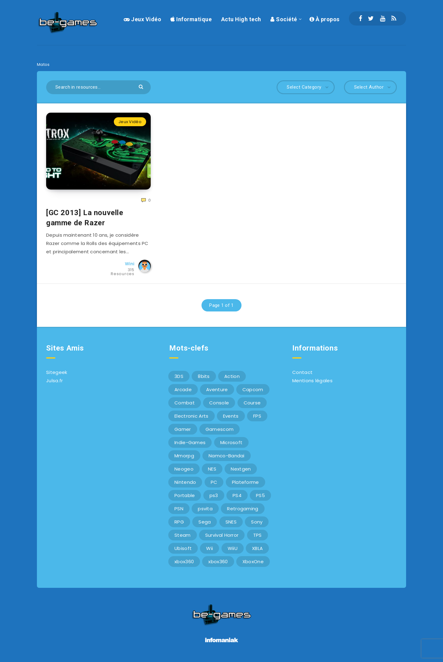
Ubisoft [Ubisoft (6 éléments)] (183, 548)
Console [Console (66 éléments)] (219, 402)
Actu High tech (241, 19)
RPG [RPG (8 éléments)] (179, 522)
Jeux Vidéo (142, 19)
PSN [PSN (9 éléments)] (178, 508)
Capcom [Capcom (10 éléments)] (252, 389)
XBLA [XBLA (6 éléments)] (257, 548)
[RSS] (393, 18)
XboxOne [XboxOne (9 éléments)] (253, 561)
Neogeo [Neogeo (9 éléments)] (184, 469)
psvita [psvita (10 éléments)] (205, 508)
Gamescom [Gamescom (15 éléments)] (219, 429)
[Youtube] (382, 18)
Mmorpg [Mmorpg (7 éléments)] (184, 455)
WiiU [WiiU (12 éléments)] (232, 548)
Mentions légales (312, 380)
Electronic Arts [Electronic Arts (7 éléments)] (191, 416)
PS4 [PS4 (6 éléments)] (237, 495)
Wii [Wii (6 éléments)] (209, 548)
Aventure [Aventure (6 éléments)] (217, 389)
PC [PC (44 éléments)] (214, 482)
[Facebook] (360, 18)
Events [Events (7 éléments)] (231, 416)
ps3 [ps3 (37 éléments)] (214, 495)
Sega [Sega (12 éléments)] (204, 522)
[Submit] (142, 86)
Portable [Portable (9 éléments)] (184, 495)
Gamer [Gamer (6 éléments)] (182, 429)
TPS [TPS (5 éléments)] (257, 535)
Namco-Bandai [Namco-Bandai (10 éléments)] (227, 455)
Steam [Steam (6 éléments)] (182, 535)
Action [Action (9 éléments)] (232, 376)
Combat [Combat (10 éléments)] (184, 402)
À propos (324, 19)
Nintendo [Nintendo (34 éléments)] (185, 482)
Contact (302, 372)
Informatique (191, 19)
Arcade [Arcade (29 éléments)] (183, 389)
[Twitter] (371, 18)
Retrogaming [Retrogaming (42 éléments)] (242, 508)
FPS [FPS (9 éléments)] (257, 416)
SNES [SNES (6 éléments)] (231, 522)
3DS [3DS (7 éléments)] (178, 376)
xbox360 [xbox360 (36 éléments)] (184, 561)
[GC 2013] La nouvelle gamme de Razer (84, 217)
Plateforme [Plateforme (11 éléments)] (245, 482)
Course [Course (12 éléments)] (252, 402)
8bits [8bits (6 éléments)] (204, 376)
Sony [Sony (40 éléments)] (256, 522)
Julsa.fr (54, 380)
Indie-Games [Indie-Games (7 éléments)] (190, 442)
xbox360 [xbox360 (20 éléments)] (218, 561)
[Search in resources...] (98, 87)
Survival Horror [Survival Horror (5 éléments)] (222, 535)
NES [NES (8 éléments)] (212, 469)
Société (283, 19)
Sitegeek (56, 372)
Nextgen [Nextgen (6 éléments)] (241, 469)
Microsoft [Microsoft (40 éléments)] (231, 442)
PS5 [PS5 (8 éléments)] (260, 495)
